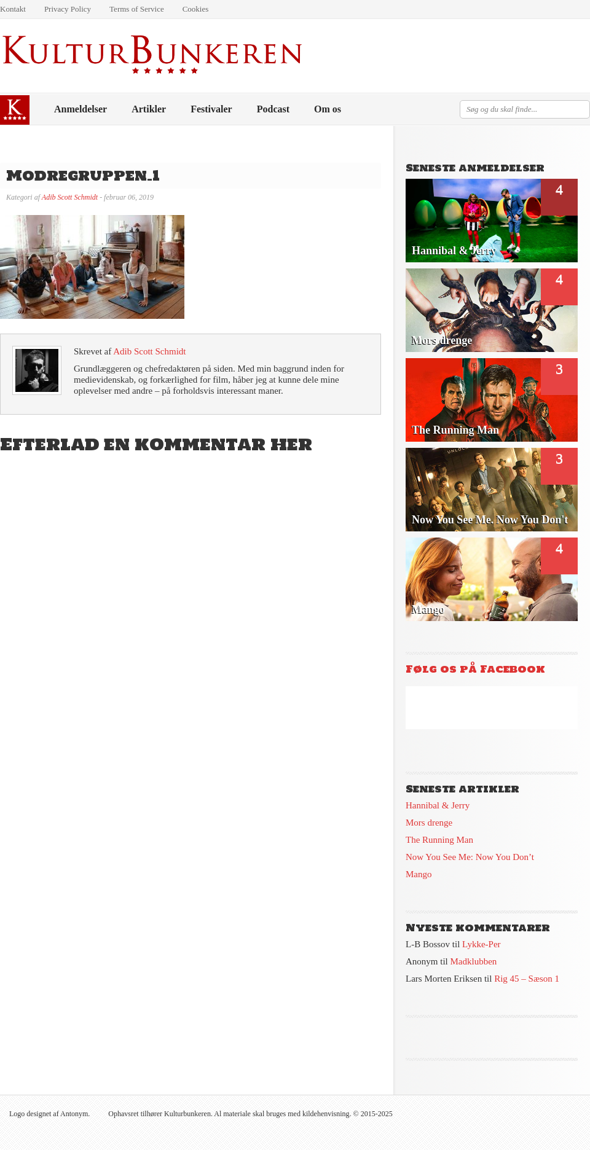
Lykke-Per (481, 944)
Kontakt (13, 9)
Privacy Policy (67, 9)
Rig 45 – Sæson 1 (526, 979)
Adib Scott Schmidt (70, 197)
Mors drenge (429, 822)
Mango (419, 874)
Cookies (196, 9)
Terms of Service (136, 9)
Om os (327, 109)
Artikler (149, 109)
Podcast (273, 109)
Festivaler (211, 109)
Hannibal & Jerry (438, 805)
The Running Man (439, 840)
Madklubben (473, 961)
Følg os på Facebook (475, 669)
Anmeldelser (80, 109)
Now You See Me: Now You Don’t (470, 857)
